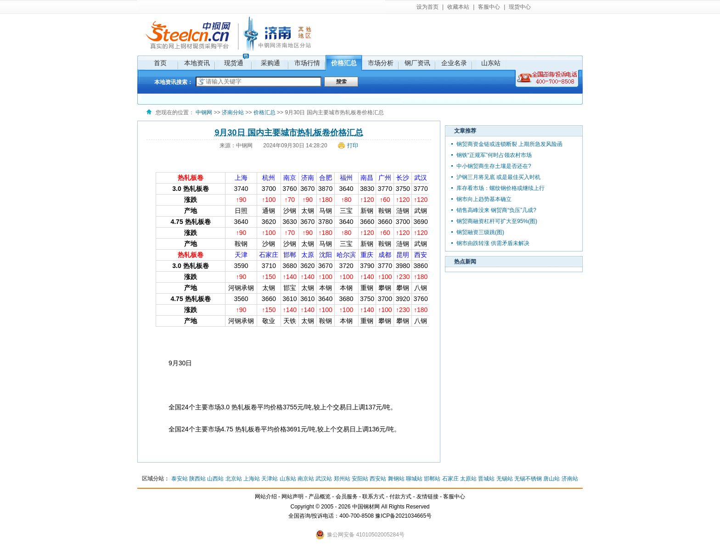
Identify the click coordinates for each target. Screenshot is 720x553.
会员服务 (347, 496)
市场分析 (381, 63)
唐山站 (551, 478)
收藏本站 (458, 7)
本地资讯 (197, 63)
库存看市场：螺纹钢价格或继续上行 (500, 188)
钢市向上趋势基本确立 (484, 199)
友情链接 (427, 496)
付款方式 (400, 496)
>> (249, 112)
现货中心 (520, 7)
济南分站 (264, 34)
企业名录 (454, 63)
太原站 (468, 478)
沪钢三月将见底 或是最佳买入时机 (498, 177)
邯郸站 (432, 478)
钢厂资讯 (417, 63)
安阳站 (360, 478)
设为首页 (427, 7)
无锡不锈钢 (528, 478)
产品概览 (320, 496)
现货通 (233, 63)
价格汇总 (344, 63)
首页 (160, 63)
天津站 (269, 478)
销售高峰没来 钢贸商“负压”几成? (496, 210)
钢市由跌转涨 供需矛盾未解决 (492, 243)
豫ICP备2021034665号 (403, 516)
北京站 (233, 478)
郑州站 (342, 478)
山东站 (491, 63)
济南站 (570, 478)
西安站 (378, 478)
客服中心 (489, 7)
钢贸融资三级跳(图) (480, 232)
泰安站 (179, 478)
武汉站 (323, 478)
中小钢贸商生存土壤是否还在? (493, 166)
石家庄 (450, 478)
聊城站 (414, 478)
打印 (352, 145)
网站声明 (292, 496)
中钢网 (204, 112)
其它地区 (304, 31)
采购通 (270, 63)
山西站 (215, 478)
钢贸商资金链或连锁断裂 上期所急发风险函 (509, 144)
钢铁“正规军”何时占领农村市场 (494, 155)
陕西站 (197, 478)
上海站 (251, 478)
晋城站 (486, 478)
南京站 (306, 478)
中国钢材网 (366, 506)
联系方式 (373, 496)
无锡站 (504, 478)
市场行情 (307, 63)
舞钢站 (396, 478)
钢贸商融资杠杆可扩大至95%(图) (496, 221)
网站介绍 (266, 496)
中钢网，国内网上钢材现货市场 (186, 34)
